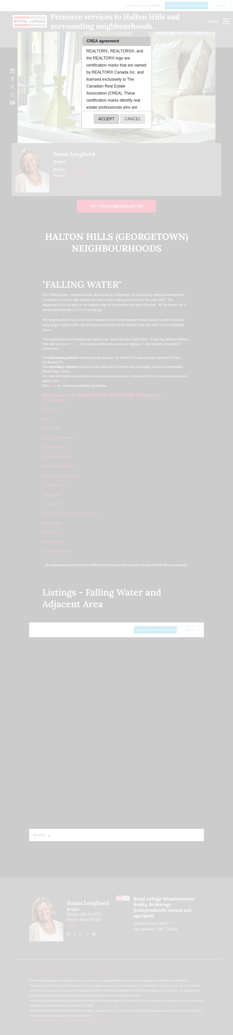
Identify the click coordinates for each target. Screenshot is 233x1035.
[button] (106, 119)
